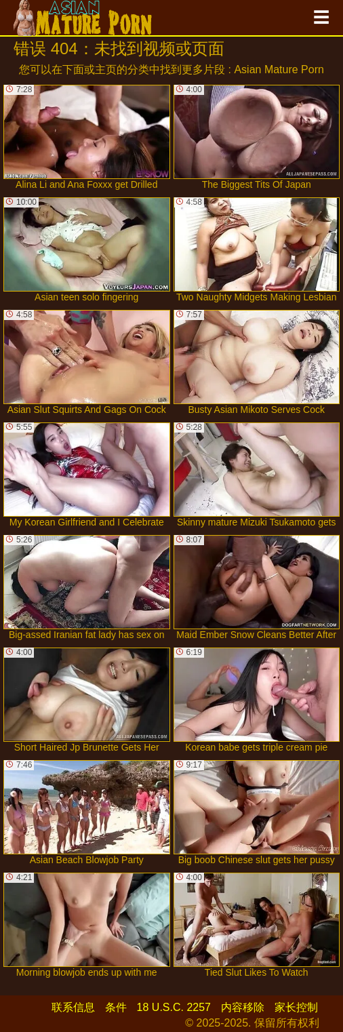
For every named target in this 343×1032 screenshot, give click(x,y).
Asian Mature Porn (279, 69)
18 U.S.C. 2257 (174, 1007)
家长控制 (296, 1007)
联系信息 (73, 1007)
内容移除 (242, 1007)
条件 (116, 1007)
